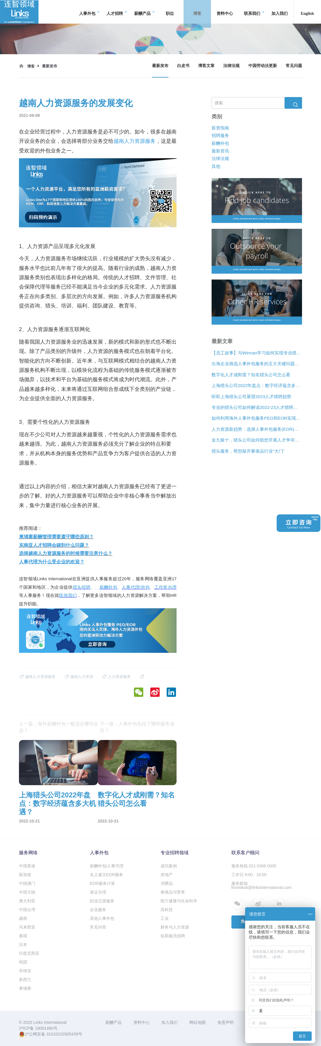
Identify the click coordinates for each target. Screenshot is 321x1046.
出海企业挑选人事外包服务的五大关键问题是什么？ (257, 363)
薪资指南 (220, 127)
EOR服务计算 (102, 883)
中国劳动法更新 (262, 66)
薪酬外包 (220, 143)
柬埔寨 (25, 988)
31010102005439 (62, 1034)
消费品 (166, 883)
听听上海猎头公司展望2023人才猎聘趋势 (251, 396)
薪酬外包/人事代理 (107, 866)
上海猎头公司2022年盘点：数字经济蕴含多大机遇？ (257, 385)
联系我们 (254, 11)
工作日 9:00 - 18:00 (249, 875)
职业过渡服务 (102, 901)
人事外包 (89, 11)
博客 (199, 11)
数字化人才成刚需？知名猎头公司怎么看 (251, 374)
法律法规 (231, 66)
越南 (23, 918)
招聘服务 (220, 135)
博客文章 (206, 66)
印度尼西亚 (29, 953)
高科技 (166, 910)
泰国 (23, 936)
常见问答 (98, 927)
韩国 (23, 962)
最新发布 (160, 66)
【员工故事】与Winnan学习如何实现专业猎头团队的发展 (257, 352)
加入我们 (279, 11)
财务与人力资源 (174, 927)
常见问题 (294, 66)
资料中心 (225, 11)
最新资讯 (220, 150)
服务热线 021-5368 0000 (253, 866)
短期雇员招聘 (172, 936)
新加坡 (25, 875)
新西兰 (25, 980)
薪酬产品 (144, 11)
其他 (216, 166)
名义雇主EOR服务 (106, 875)
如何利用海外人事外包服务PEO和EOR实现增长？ (257, 418)
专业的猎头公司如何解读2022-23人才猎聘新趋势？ (257, 407)
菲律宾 (25, 971)
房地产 (166, 875)
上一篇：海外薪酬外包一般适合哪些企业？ (58, 727)
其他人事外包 (102, 918)
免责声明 (225, 1022)
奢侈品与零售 (172, 892)
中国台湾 (27, 910)
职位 (170, 11)
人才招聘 (117, 11)
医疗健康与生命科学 (178, 901)
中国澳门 (27, 883)
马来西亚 (27, 927)
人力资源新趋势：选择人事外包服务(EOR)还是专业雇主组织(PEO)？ (257, 429)
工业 (164, 918)
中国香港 (27, 866)
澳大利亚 (27, 901)
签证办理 (98, 892)
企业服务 (98, 910)
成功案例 (168, 866)
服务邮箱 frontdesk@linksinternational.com (261, 885)
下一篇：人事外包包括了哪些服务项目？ (137, 727)
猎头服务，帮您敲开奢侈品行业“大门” (248, 451)
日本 (23, 945)
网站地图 (197, 1022)
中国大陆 (27, 892)
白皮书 (183, 66)
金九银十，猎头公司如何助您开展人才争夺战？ (257, 439)
